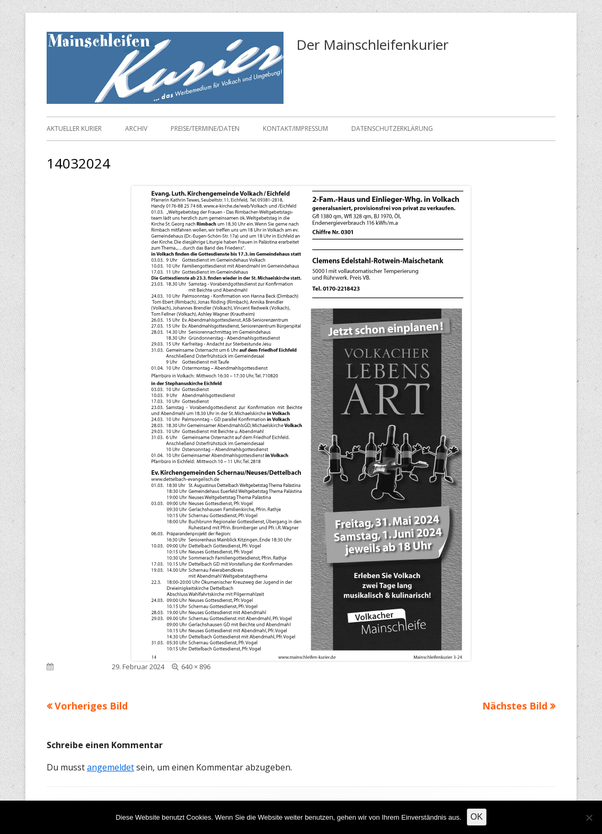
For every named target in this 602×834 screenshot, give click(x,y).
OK (477, 816)
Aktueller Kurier (74, 128)
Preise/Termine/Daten (205, 128)
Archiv (136, 128)
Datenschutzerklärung (392, 128)
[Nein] (588, 817)
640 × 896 (195, 666)
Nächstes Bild (514, 705)
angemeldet (110, 767)
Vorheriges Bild (91, 705)
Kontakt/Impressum (295, 128)
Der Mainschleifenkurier (372, 44)
